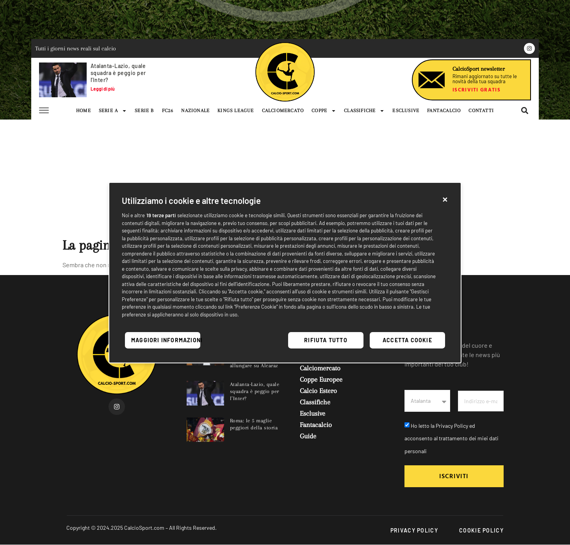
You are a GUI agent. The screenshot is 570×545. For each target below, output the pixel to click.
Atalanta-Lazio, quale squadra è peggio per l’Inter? (118, 73)
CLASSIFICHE (364, 110)
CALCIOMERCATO (283, 110)
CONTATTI (481, 110)
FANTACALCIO (444, 110)
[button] (445, 198)
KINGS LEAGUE (235, 110)
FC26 (168, 110)
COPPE (324, 110)
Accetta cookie (407, 340)
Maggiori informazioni (165, 340)
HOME (83, 110)
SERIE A (113, 110)
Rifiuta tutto (325, 340)
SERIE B (144, 110)
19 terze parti (161, 215)
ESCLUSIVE (405, 110)
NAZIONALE (195, 110)
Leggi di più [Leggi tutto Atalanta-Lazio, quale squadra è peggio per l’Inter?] (103, 88)
